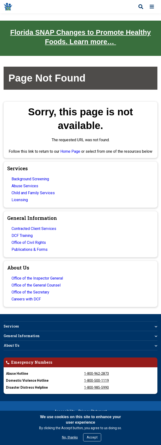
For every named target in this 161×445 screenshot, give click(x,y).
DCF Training (22, 235)
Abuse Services (25, 186)
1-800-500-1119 (96, 380)
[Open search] (140, 6)
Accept (92, 437)
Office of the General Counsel (36, 285)
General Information (22, 336)
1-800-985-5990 (96, 387)
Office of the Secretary (30, 292)
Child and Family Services (33, 193)
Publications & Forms (30, 249)
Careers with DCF (26, 299)
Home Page (70, 151)
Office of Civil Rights (29, 242)
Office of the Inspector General (37, 278)
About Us (11, 345)
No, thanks (70, 437)
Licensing (20, 200)
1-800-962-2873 (96, 373)
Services (11, 326)
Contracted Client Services (34, 228)
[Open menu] (151, 6)
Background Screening (30, 179)
